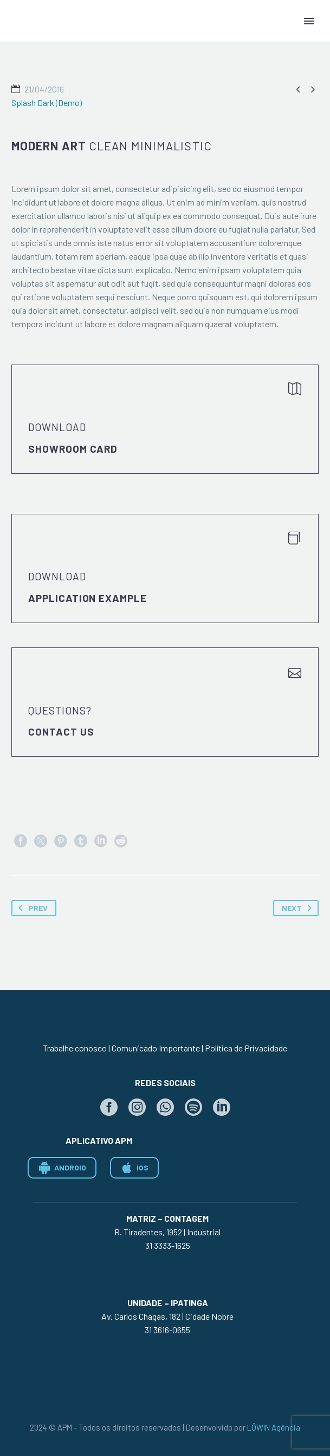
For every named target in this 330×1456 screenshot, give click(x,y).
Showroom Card (73, 448)
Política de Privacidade (246, 1048)
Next (299, 908)
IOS (134, 1167)
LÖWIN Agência (273, 1427)
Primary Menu (309, 21)
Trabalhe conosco (75, 1048)
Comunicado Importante (156, 1048)
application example (87, 598)
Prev (31, 908)
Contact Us (61, 731)
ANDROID (62, 1167)
